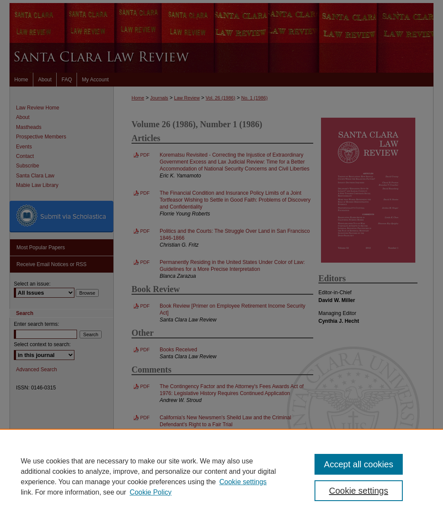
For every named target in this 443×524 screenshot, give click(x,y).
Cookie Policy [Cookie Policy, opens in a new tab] (151, 492)
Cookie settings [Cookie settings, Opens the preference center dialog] (358, 490)
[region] (221, 476)
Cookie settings (242, 481)
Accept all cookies (358, 464)
